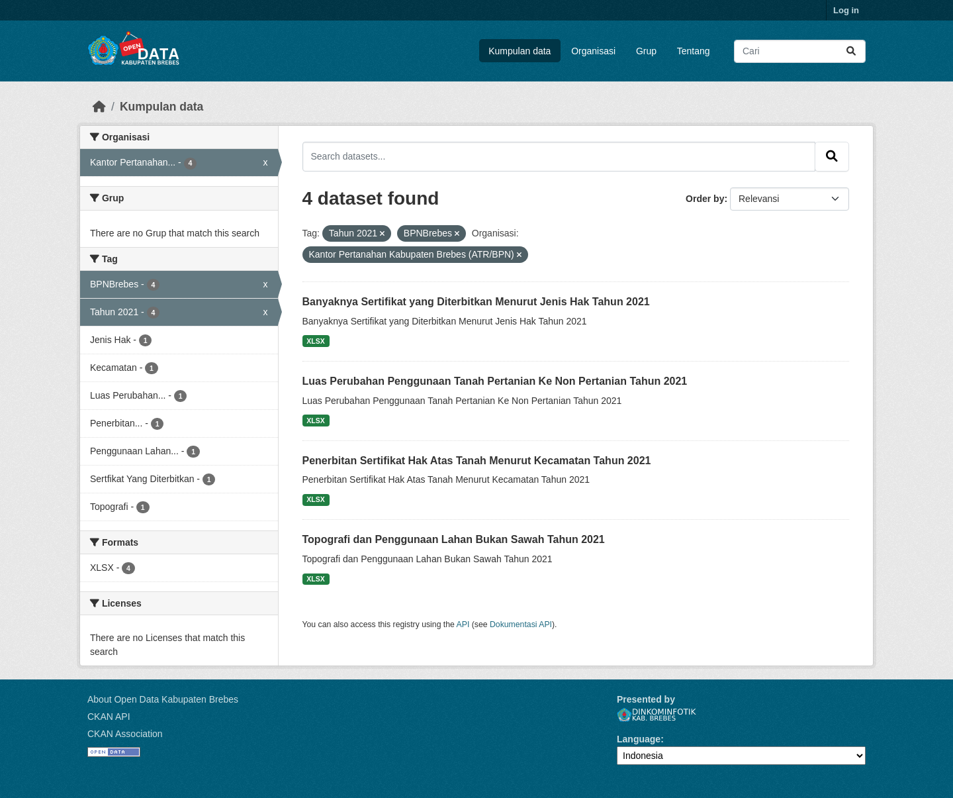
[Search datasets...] (800, 51)
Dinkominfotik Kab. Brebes (656, 715)
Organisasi (593, 51)
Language (638, 739)
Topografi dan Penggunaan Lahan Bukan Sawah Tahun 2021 (453, 539)
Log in (846, 10)
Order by (705, 198)
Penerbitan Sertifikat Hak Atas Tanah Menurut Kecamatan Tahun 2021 (476, 460)
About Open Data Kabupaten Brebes (162, 699)
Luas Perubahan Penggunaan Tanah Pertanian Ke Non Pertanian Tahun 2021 (495, 381)
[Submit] (851, 51)
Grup (646, 51)
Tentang (693, 51)
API (463, 624)
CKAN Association (125, 733)
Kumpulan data (519, 51)
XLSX (315, 341)
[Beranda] (99, 106)
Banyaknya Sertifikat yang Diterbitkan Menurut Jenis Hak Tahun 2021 (476, 301)
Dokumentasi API (521, 624)
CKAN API (108, 716)
